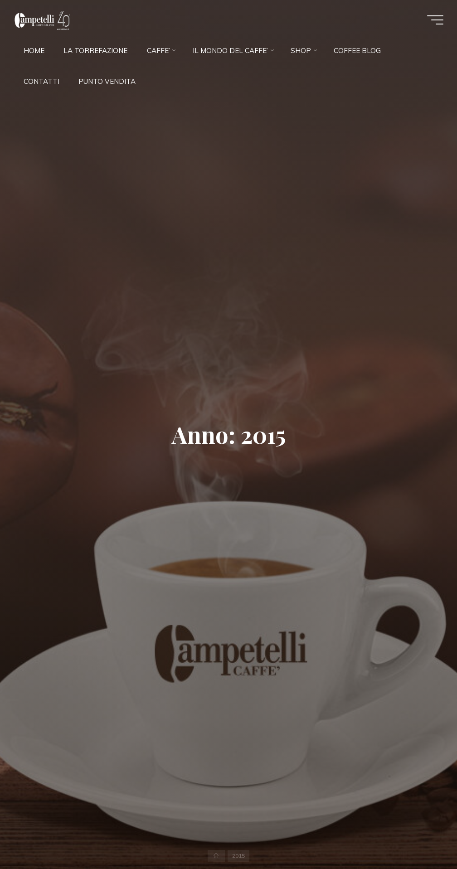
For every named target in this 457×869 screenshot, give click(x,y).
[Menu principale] (435, 19)
